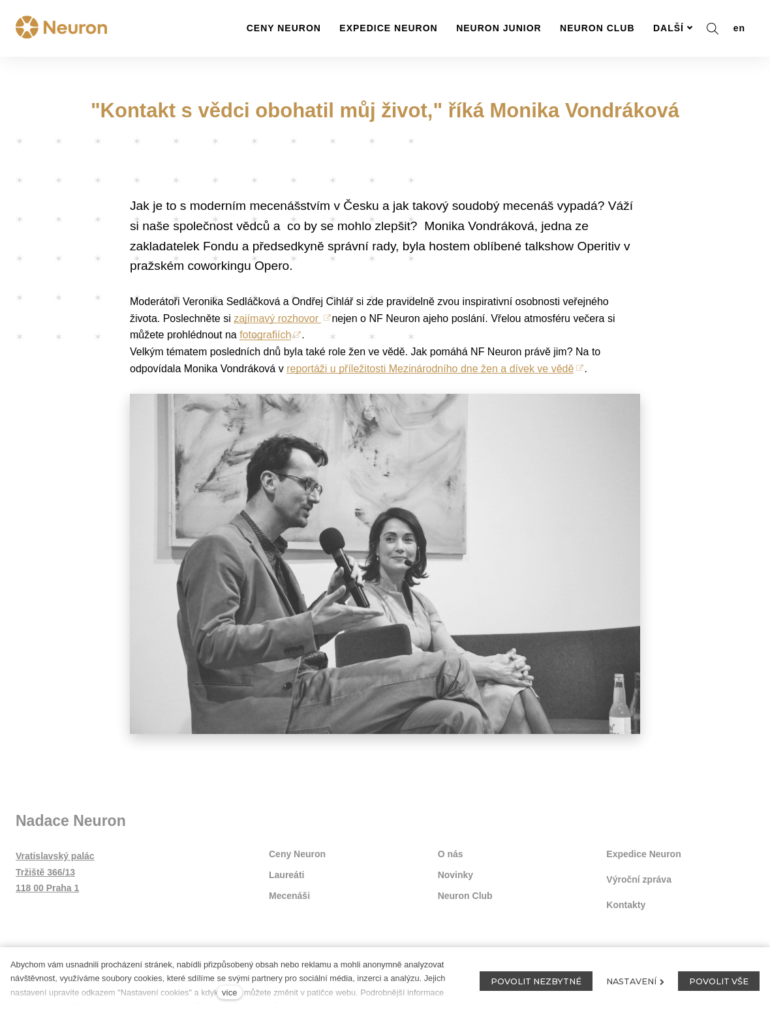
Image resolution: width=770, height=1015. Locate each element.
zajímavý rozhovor (277, 318)
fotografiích (265, 334)
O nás (450, 854)
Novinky (455, 875)
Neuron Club (465, 895)
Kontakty (625, 905)
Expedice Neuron (643, 854)
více (229, 992)
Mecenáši (289, 895)
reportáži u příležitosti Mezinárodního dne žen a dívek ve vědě (430, 368)
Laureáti (286, 875)
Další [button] (673, 28)
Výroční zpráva (638, 879)
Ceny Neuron (297, 854)
